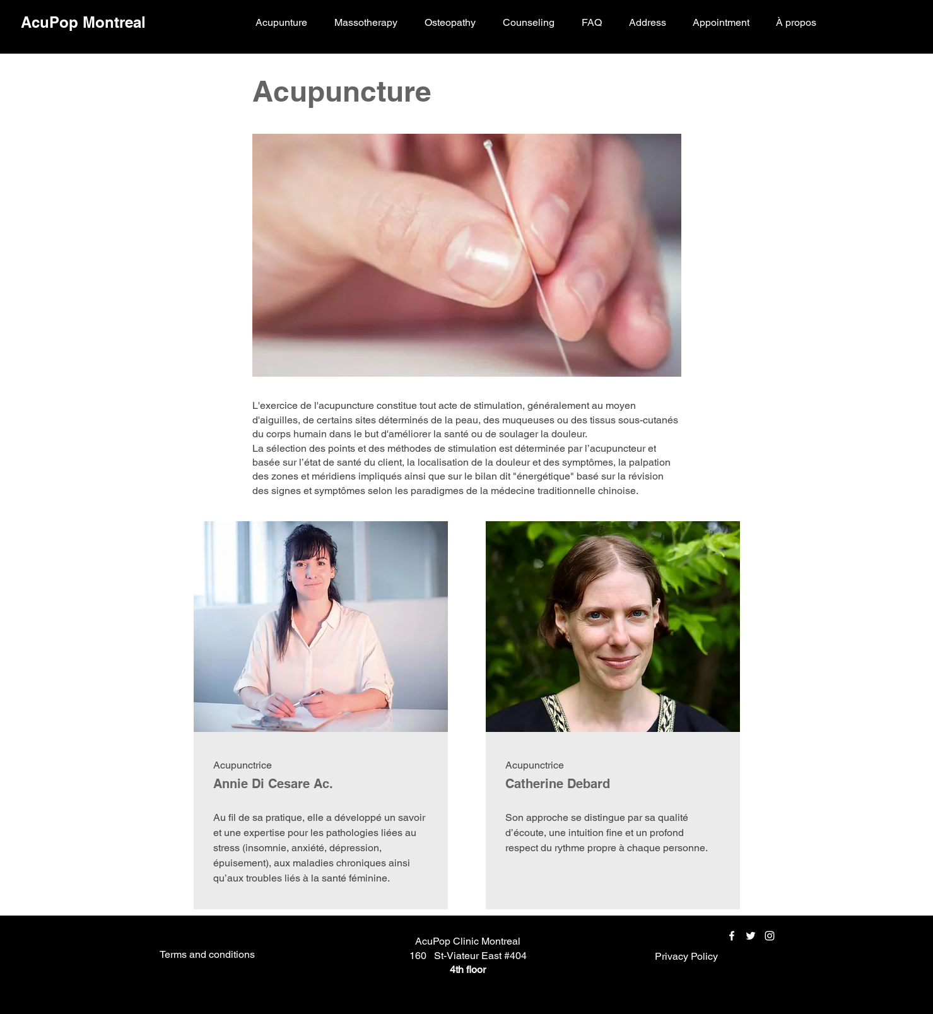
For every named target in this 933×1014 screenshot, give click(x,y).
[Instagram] (769, 935)
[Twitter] (750, 935)
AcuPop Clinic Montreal (467, 941)
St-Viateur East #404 (480, 956)
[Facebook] (731, 935)
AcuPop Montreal (83, 22)
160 (417, 956)
